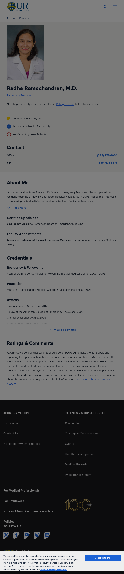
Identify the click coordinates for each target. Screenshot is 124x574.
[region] (62, 562)
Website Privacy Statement (53, 569)
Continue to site (102, 557)
